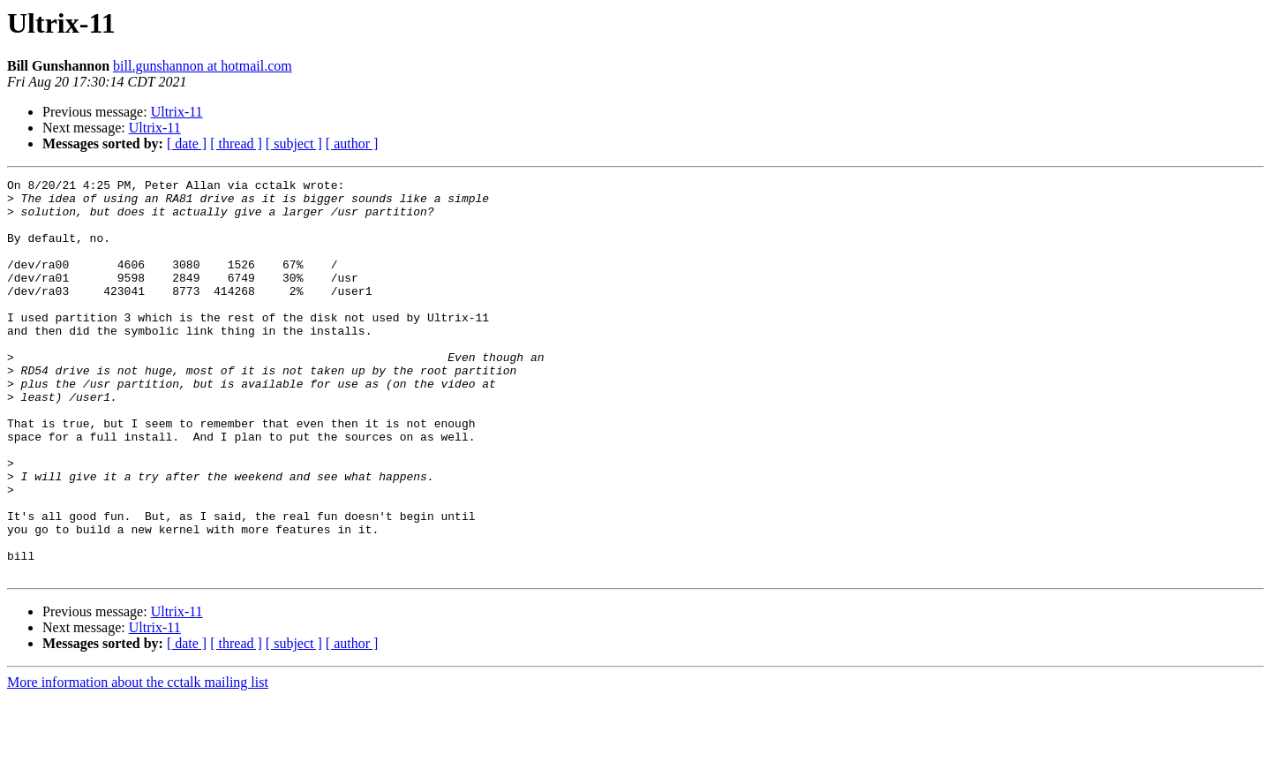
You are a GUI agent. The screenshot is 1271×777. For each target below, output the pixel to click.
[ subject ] (294, 143)
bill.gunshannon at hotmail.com (202, 65)
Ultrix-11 (177, 111)
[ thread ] (236, 143)
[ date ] (187, 143)
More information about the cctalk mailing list (137, 761)
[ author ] (352, 143)
